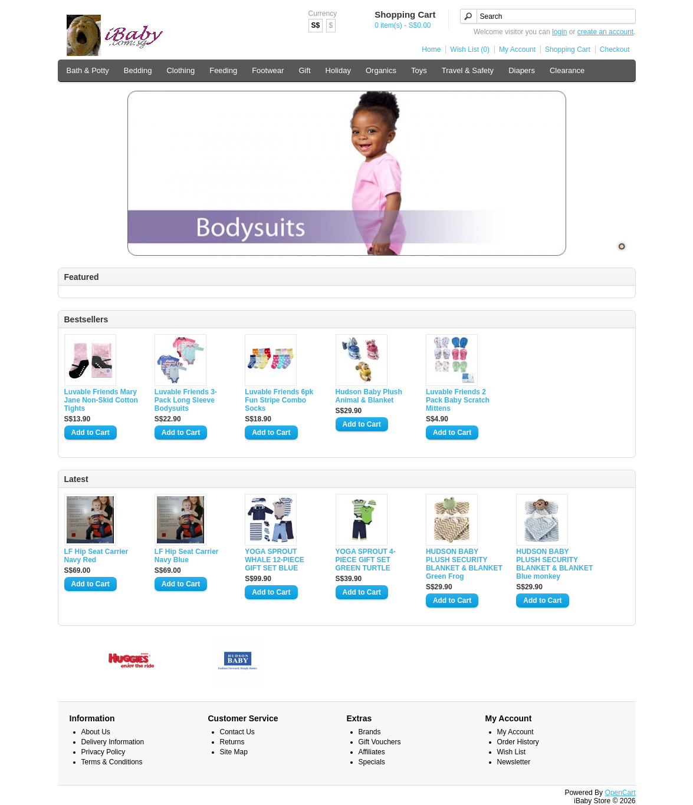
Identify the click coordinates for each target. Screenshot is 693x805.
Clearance (567, 70)
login (559, 32)
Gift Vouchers (380, 742)
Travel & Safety (468, 70)
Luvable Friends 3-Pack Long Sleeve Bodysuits (186, 400)
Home (431, 49)
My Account (517, 49)
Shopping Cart (567, 49)
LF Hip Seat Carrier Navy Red (96, 555)
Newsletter (514, 762)
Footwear (268, 70)
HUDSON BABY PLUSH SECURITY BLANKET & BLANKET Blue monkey (554, 563)
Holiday (338, 70)
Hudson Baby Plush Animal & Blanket (369, 396)
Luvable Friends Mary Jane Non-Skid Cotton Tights (101, 400)
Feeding (223, 70)
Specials (372, 762)
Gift (304, 70)
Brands (370, 732)
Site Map (234, 752)
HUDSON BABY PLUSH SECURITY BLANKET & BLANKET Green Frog (464, 563)
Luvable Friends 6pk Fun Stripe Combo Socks (279, 400)
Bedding (138, 70)
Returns (232, 742)
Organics (381, 70)
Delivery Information (112, 742)
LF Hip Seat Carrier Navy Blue (187, 555)
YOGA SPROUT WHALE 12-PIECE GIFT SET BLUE (274, 559)
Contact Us (237, 732)
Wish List (511, 752)
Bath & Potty (88, 70)
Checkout (615, 49)
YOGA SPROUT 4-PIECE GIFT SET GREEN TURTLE (366, 559)
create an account (605, 32)
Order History (518, 742)
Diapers (521, 70)
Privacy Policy (103, 752)
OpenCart (620, 792)
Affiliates (372, 752)
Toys (419, 70)
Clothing (180, 70)
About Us (95, 732)
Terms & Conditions (112, 762)
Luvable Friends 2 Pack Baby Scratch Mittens (458, 400)
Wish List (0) (470, 49)
